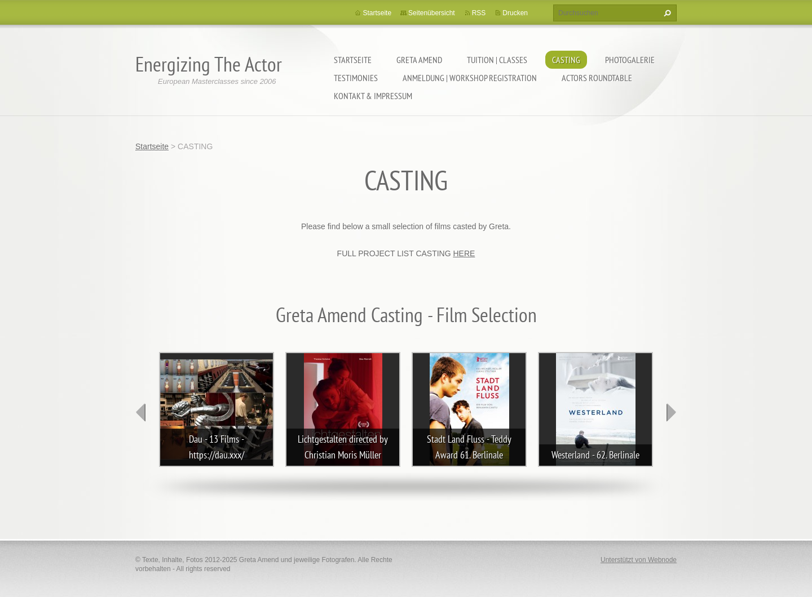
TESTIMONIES (356, 77)
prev (141, 412)
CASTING (566, 59)
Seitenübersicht (431, 13)
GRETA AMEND (419, 59)
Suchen (665, 13)
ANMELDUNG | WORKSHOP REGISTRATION (470, 77)
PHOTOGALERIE (630, 59)
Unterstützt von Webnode (639, 560)
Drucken (515, 13)
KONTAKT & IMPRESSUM (373, 95)
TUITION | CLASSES (497, 59)
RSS (479, 13)
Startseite (353, 59)
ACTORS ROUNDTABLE (597, 77)
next (671, 412)
